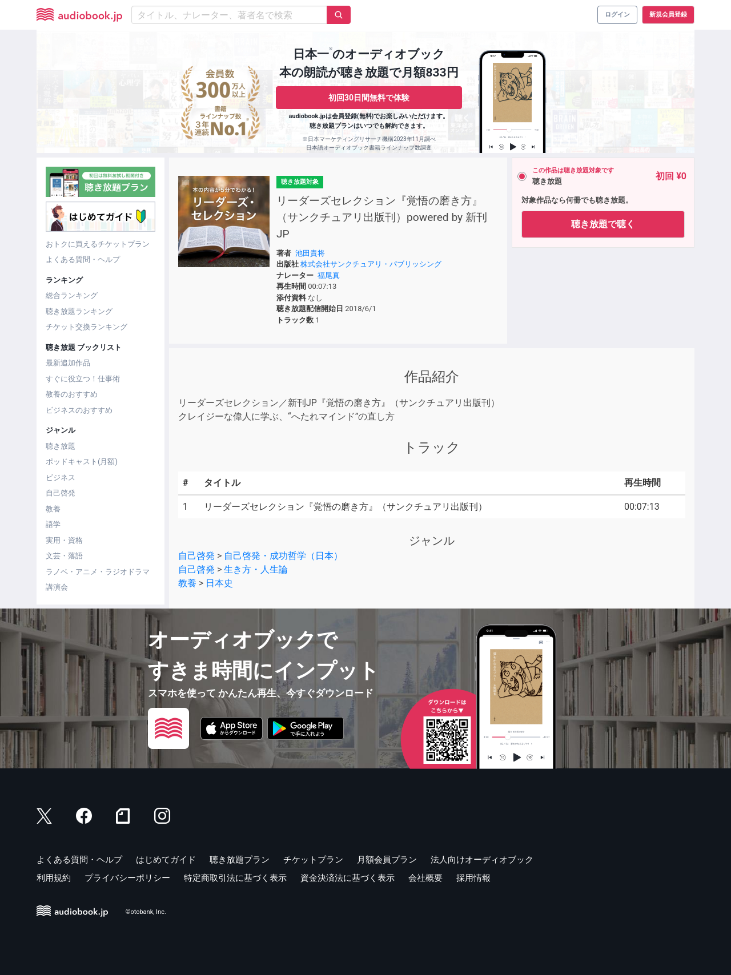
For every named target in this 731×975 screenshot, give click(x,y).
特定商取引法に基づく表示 (235, 878)
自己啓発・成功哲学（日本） (283, 555)
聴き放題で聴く (603, 224)
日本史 (219, 583)
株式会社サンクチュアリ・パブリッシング (370, 264)
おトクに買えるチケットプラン (98, 244)
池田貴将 (310, 253)
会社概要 (425, 878)
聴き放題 (60, 446)
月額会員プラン (387, 860)
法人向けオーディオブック (482, 860)
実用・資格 (64, 540)
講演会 (57, 587)
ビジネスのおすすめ (79, 410)
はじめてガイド (166, 860)
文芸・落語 (64, 555)
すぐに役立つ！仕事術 (83, 378)
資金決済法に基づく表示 (347, 878)
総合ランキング (72, 295)
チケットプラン (313, 860)
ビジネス (60, 477)
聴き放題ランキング (79, 311)
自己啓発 (60, 493)
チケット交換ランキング (86, 327)
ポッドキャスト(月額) (82, 461)
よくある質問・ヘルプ (83, 259)
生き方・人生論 (256, 569)
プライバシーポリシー (127, 878)
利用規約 (54, 878)
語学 (53, 524)
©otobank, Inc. (146, 912)
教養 (53, 509)
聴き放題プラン (240, 860)
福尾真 (329, 275)
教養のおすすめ (72, 394)
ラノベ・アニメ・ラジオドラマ (98, 571)
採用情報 (473, 878)
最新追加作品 (68, 362)
